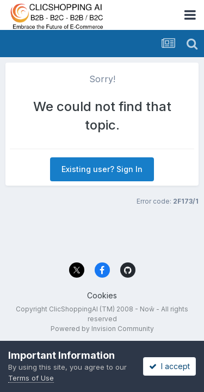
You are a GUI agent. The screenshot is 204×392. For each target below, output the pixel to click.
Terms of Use (31, 377)
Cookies (102, 295)
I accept (169, 366)
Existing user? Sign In (102, 169)
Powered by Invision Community (102, 328)
